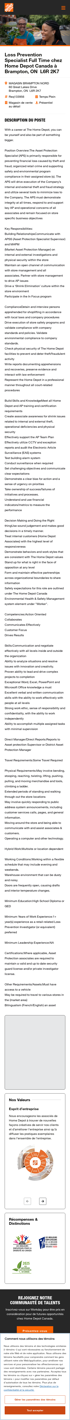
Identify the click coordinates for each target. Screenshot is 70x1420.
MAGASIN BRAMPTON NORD (29, 83)
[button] (27, 1201)
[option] (35, 1144)
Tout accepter (35, 1410)
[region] (35, 1376)
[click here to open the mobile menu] (63, 8)
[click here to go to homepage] (9, 7)
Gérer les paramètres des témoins (35, 1399)
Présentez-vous (35, 1331)
